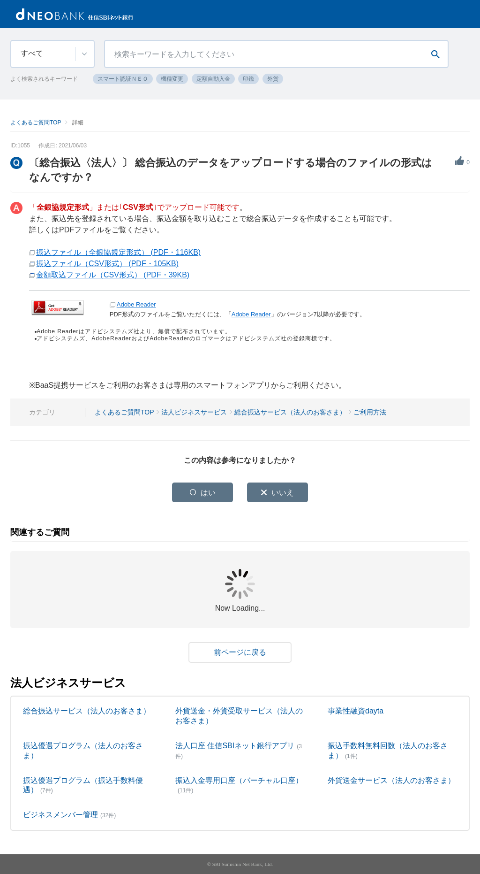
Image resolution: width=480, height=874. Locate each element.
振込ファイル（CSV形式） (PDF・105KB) (107, 264)
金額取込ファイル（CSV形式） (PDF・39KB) (112, 275)
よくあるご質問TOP (35, 122)
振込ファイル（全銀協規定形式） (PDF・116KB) (118, 252)
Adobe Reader (136, 304)
